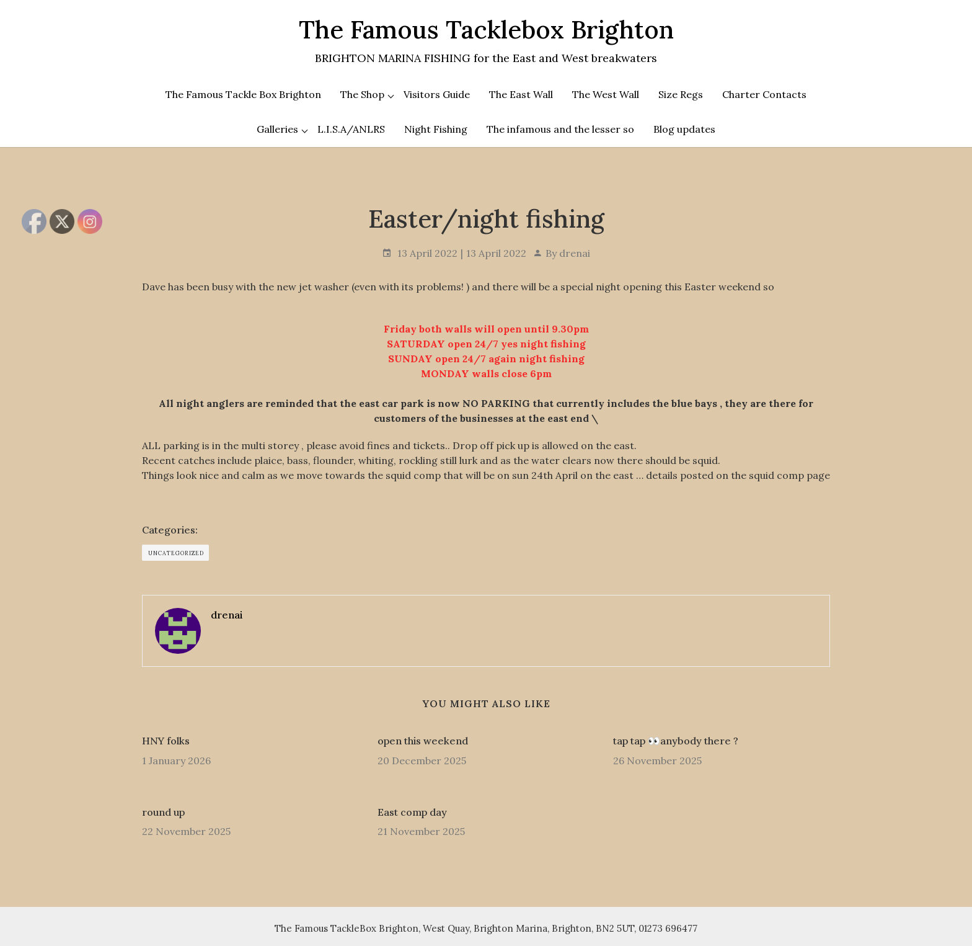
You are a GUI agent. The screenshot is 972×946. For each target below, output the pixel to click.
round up (163, 812)
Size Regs (680, 94)
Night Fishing (435, 129)
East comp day (412, 812)
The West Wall (605, 94)
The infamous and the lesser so (560, 129)
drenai (574, 253)
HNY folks (166, 740)
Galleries (277, 129)
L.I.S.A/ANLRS (351, 129)
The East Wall (521, 94)
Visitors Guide (437, 94)
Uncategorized (176, 553)
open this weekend (423, 740)
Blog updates (684, 129)
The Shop (362, 94)
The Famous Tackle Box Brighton (243, 94)
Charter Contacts (764, 94)
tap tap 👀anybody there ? (675, 740)
